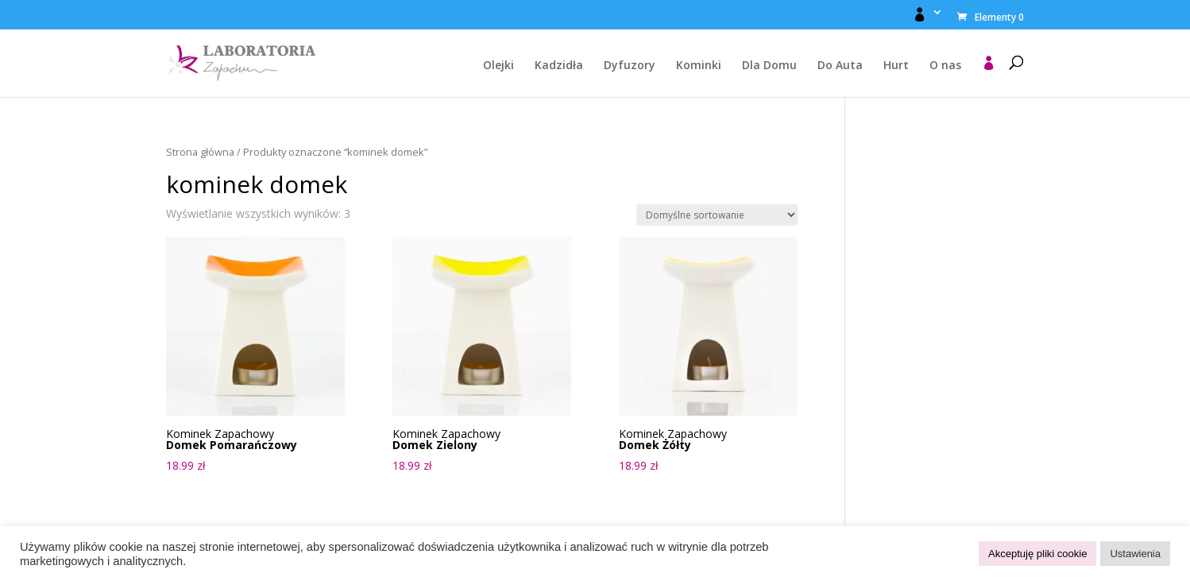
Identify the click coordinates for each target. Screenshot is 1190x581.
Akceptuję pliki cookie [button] (1037, 554)
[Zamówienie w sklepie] (717, 215)
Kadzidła (559, 66)
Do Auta (840, 66)
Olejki (498, 66)
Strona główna (200, 152)
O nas (945, 66)
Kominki (698, 66)
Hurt (896, 66)
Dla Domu (769, 66)
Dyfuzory (629, 66)
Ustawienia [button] (1135, 554)
